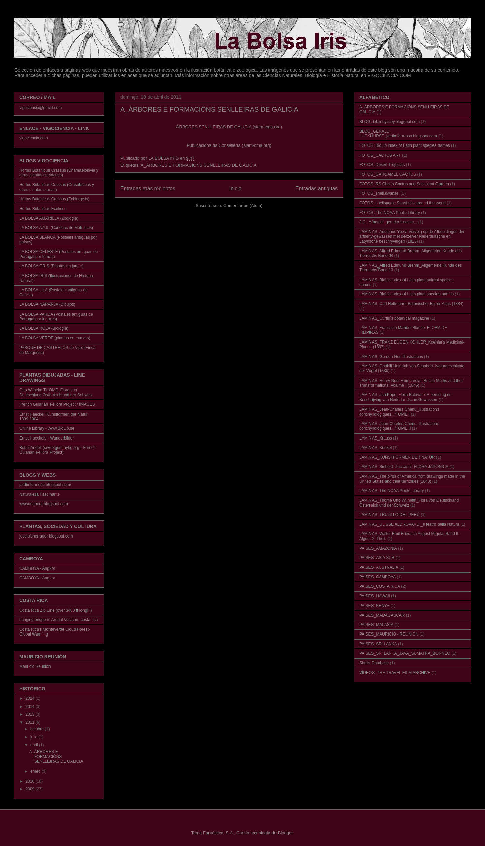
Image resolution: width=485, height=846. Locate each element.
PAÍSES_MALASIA (376, 624)
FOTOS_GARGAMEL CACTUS (387, 174)
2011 (31, 722)
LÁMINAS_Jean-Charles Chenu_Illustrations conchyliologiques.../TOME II (399, 426)
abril (34, 745)
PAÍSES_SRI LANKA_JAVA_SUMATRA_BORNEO (404, 653)
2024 (31, 698)
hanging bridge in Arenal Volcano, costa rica (58, 619)
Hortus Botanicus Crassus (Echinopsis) (54, 199)
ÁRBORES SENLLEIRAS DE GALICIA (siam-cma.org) (229, 126)
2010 (31, 781)
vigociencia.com (33, 138)
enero (36, 771)
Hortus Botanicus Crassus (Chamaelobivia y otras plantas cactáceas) (58, 172)
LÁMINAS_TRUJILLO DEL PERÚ (389, 514)
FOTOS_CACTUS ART (380, 155)
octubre (37, 729)
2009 (31, 789)
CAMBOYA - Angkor (37, 568)
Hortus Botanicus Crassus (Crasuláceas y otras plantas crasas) (56, 187)
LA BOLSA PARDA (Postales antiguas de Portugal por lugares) (56, 316)
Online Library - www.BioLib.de (46, 428)
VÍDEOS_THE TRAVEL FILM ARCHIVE (394, 672)
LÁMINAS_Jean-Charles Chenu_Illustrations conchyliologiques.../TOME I (399, 411)
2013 (31, 714)
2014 (31, 706)
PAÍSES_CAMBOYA (377, 577)
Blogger (285, 832)
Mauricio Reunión (35, 666)
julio (34, 737)
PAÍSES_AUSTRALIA (378, 567)
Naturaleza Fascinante (39, 494)
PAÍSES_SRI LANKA (378, 644)
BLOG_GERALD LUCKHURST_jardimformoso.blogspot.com (398, 133)
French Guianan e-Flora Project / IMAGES (57, 404)
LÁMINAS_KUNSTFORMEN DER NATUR (397, 457)
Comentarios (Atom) (242, 205)
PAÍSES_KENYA (374, 605)
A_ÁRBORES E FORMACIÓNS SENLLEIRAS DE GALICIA (209, 109)
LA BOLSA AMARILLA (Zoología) (48, 218)
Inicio (235, 188)
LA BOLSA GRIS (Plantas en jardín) (51, 266)
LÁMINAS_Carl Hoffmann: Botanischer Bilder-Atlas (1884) (411, 303)
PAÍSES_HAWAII (374, 596)
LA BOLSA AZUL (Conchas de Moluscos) (56, 227)
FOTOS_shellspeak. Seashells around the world (402, 203)
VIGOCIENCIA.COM (389, 75)
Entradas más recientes (147, 188)
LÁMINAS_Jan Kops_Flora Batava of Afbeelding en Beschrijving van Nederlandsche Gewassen (405, 397)
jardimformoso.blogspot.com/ (45, 484)
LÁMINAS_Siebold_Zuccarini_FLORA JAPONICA (403, 466)
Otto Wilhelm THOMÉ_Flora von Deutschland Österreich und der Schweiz (55, 392)
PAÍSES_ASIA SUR (377, 557)
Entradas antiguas (316, 188)
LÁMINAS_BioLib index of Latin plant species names (406, 294)
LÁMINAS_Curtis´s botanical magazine (394, 318)
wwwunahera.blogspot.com (43, 503)
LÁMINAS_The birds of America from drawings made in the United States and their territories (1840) (412, 478)
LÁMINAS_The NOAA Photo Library (391, 490)
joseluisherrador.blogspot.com (46, 536)
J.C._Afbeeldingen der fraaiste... (388, 222)
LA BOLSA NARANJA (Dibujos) (47, 304)
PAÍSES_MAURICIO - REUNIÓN (388, 634)
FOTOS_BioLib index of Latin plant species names (404, 145)
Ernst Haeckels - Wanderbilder (46, 438)
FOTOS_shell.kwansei (379, 193)
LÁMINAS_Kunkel (375, 447)
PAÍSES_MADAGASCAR (382, 615)
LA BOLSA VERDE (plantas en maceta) (54, 338)
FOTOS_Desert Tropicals (382, 164)
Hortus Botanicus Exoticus (42, 208)
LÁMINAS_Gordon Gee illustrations (391, 356)
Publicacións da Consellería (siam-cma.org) (229, 145)
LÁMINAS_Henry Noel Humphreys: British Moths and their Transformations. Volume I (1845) (411, 383)
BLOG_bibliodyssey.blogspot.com (389, 121)
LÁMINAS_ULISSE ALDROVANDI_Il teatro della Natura (409, 524)
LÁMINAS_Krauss (375, 438)
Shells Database (374, 663)
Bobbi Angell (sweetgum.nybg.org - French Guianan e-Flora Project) (57, 450)
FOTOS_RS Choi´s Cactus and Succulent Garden (404, 184)
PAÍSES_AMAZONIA (378, 548)
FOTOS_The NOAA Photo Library (389, 212)
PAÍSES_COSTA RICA (379, 586)
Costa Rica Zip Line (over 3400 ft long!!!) (55, 610)
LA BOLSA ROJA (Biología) (43, 328)
